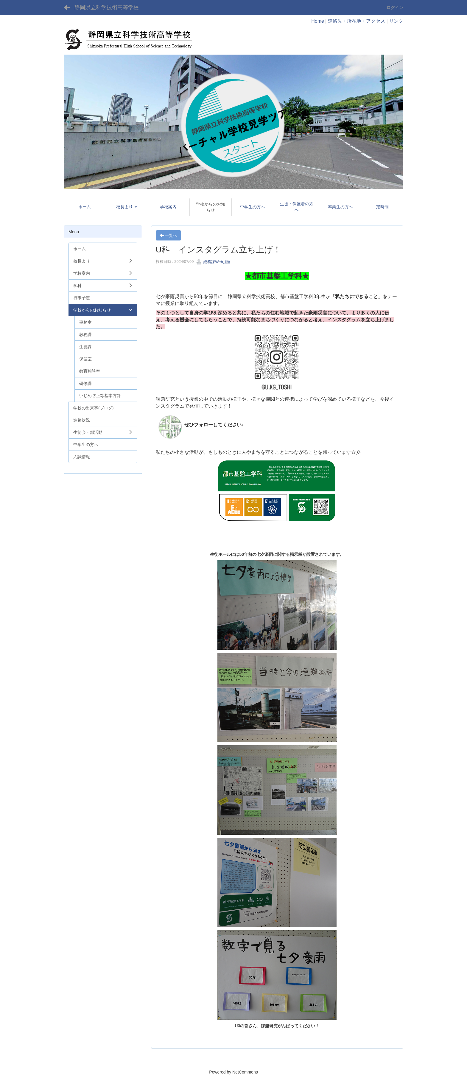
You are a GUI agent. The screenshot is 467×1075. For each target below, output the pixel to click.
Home (317, 21)
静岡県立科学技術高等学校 (106, 7)
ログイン (395, 7)
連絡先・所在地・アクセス (356, 21)
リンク (396, 21)
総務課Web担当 (213, 262)
